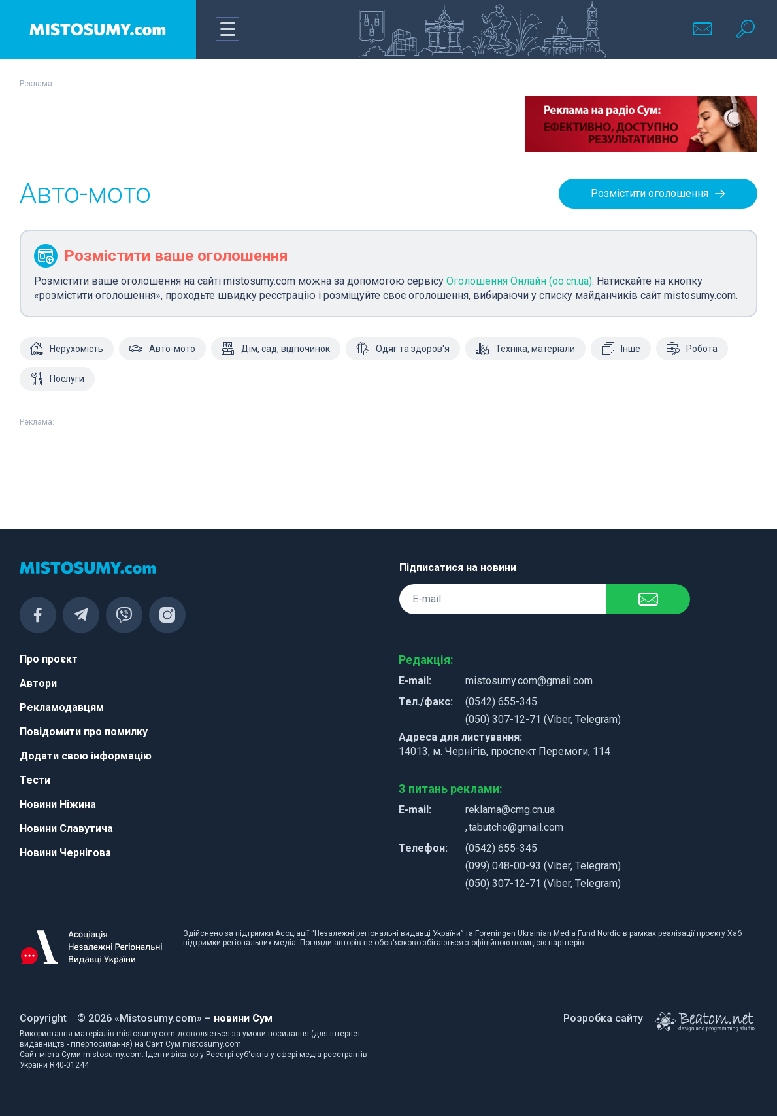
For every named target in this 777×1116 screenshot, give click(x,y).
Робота (692, 348)
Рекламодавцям (62, 707)
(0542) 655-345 (501, 701)
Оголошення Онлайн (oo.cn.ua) (519, 281)
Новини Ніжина (58, 804)
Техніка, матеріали (525, 348)
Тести (35, 780)
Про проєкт (49, 659)
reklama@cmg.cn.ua (510, 809)
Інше (620, 348)
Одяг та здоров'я (403, 348)
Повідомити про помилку (84, 731)
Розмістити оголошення (658, 194)
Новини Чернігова (65, 852)
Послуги (57, 378)
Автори (38, 683)
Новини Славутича (66, 828)
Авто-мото (162, 348)
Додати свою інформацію (86, 756)
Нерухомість (66, 348)
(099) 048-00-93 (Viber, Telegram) (543, 866)
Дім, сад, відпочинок (276, 348)
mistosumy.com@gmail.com (529, 680)
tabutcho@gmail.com (516, 827)
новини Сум (243, 1018)
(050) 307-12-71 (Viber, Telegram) (543, 719)
